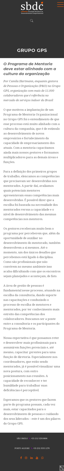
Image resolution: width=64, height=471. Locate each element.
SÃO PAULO (22, 438)
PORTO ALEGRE (22, 448)
